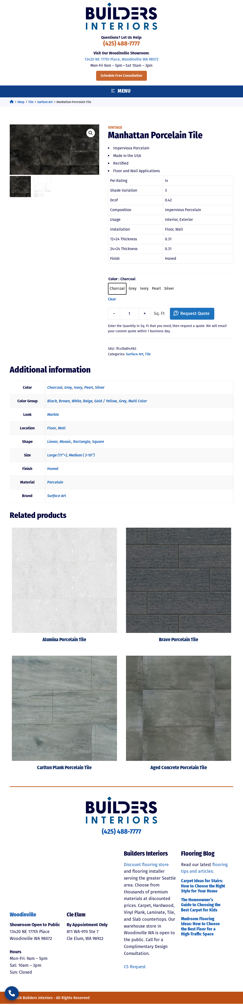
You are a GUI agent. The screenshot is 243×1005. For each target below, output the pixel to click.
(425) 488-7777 (121, 44)
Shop (20, 102)
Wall (61, 429)
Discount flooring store (146, 865)
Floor (51, 429)
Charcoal (54, 388)
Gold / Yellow (105, 402)
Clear (112, 300)
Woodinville (23, 916)
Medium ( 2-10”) (82, 456)
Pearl (88, 388)
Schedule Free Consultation (121, 76)
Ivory (78, 388)
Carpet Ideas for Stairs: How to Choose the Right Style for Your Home (203, 887)
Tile (30, 102)
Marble (53, 415)
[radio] (117, 289)
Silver (99, 388)
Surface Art (45, 102)
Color (112, 279)
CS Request (135, 967)
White (76, 402)
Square (98, 442)
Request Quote (195, 314)
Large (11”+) (57, 456)
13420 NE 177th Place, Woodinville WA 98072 (121, 59)
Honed (52, 469)
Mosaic (65, 442)
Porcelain (55, 483)
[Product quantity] (129, 315)
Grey (68, 388)
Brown (64, 402)
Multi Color (137, 402)
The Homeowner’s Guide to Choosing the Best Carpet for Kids (200, 906)
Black (52, 402)
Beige (87, 402)
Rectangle (81, 442)
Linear (52, 442)
